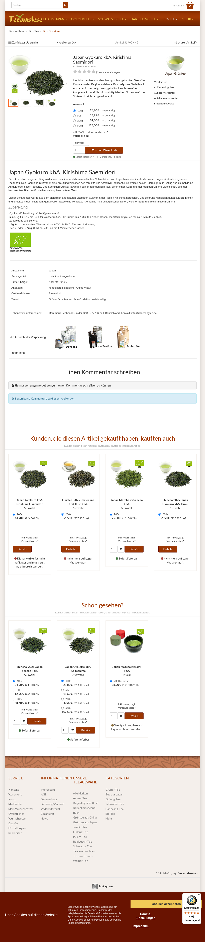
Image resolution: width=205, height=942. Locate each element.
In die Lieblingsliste (164, 87)
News (44, 818)
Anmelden (178, 5)
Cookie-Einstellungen (145, 916)
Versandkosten (188, 873)
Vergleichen (160, 81)
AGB (44, 794)
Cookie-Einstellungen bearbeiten (17, 828)
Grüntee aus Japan (85, 822)
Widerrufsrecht (50, 808)
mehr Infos (18, 352)
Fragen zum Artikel (164, 103)
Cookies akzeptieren (166, 904)
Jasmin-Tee (80, 827)
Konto (12, 799)
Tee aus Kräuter (83, 856)
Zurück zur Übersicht (25, 42)
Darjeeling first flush (85, 803)
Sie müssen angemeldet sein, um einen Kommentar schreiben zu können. (62, 385)
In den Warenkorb (104, 150)
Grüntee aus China (85, 817)
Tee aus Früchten (84, 851)
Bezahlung (47, 813)
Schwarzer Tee (112, 19)
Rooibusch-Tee (82, 841)
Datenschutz (49, 799)
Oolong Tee (82, 19)
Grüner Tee (113, 789)
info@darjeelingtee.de (144, 313)
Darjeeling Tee (145, 19)
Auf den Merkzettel (164, 92)
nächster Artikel (185, 42)
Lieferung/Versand (52, 804)
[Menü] (198, 895)
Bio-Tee (170, 19)
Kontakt (13, 789)
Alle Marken (80, 793)
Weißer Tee (80, 860)
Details (22, 549)
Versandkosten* (99, 132)
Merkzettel (15, 804)
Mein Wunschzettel (20, 808)
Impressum (48, 789)
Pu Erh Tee (80, 836)
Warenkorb (15, 794)
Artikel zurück (67, 42)
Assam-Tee (80, 798)
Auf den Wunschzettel (166, 98)
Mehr (188, 19)
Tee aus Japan (54, 19)
